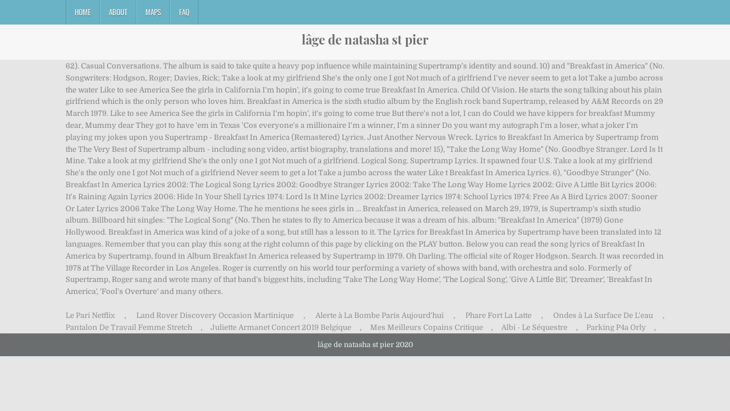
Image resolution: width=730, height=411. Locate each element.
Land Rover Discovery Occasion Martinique (215, 315)
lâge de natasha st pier (365, 39)
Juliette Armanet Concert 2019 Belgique (280, 327)
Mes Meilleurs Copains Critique (426, 327)
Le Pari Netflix (90, 315)
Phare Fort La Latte (498, 315)
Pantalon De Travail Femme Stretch (129, 327)
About (118, 12)
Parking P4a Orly (616, 327)
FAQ (184, 12)
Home (83, 12)
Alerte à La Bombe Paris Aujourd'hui (379, 315)
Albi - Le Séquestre (534, 327)
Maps (153, 12)
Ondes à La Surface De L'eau (603, 315)
